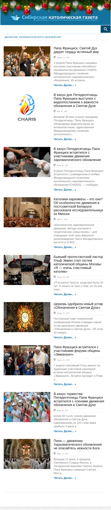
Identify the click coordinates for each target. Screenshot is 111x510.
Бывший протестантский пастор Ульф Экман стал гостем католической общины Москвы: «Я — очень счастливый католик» (78, 264)
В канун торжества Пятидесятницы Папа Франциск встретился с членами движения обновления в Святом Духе (79, 399)
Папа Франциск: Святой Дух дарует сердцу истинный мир (76, 50)
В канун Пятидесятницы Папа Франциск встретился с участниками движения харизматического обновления (77, 154)
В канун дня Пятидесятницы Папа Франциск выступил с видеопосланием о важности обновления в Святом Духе (76, 100)
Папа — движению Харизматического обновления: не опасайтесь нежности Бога (78, 444)
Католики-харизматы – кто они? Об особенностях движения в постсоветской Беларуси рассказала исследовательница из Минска (78, 206)
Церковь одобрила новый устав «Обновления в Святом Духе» (78, 305)
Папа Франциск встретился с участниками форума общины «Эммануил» (77, 350)
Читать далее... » (65, 85)
